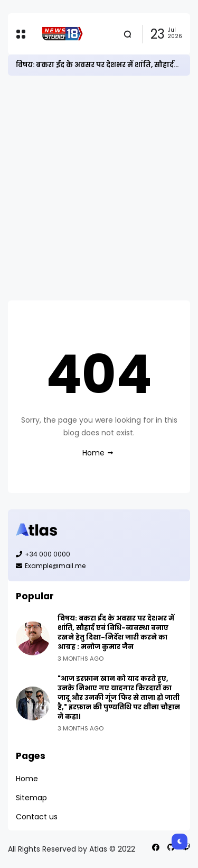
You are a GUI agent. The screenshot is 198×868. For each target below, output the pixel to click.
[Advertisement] (99, 188)
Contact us (37, 816)
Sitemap (31, 797)
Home (93, 452)
